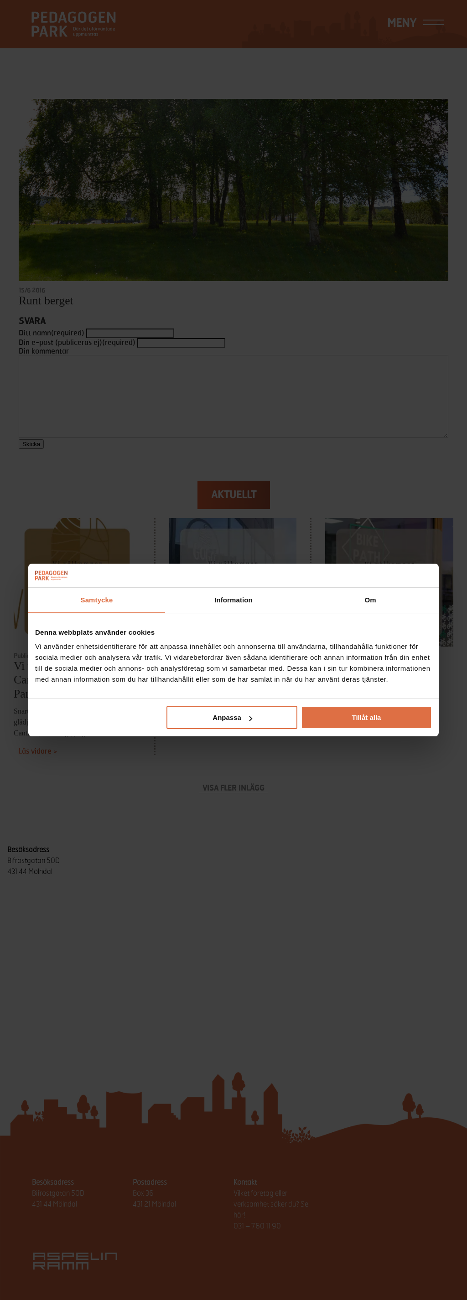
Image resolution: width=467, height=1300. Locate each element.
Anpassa (232, 717)
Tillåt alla (366, 717)
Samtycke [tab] (97, 600)
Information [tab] (233, 600)
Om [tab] (370, 600)
